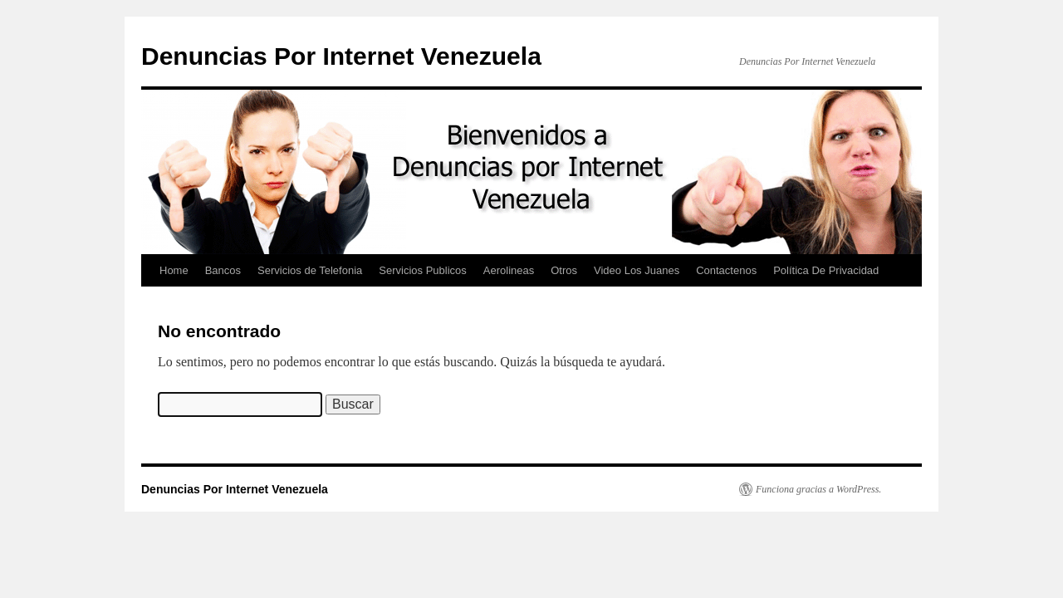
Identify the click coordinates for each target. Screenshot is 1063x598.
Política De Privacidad (826, 270)
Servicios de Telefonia (309, 270)
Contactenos (726, 270)
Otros (564, 270)
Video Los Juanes (636, 270)
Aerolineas (508, 270)
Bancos (223, 270)
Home (174, 270)
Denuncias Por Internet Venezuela (341, 56)
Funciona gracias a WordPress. (818, 489)
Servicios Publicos (423, 270)
